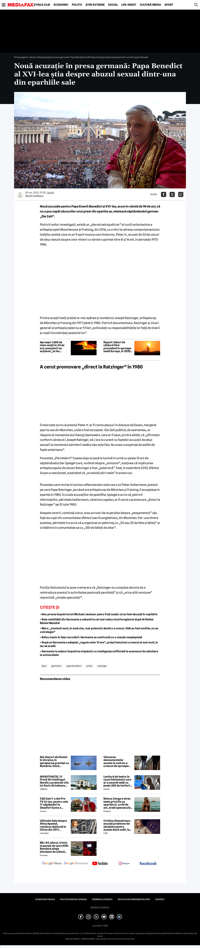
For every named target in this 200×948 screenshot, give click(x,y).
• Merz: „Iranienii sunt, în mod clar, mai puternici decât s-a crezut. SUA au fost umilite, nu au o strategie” (99, 630)
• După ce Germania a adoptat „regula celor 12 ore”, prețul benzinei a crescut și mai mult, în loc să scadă (99, 644)
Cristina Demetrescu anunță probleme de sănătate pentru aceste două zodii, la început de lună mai (116, 825)
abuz (44, 665)
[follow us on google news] (52, 864)
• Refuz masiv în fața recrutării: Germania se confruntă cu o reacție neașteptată (91, 637)
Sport (168, 4)
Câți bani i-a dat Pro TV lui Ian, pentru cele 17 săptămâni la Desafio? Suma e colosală (54, 803)
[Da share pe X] (172, 194)
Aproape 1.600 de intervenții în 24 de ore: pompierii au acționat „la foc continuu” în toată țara (52, 347)
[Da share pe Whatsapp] (180, 194)
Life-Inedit (128, 4)
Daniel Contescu (34, 195)
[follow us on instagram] (124, 864)
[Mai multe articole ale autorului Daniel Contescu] (20, 194)
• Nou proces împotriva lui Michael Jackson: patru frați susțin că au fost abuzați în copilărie (98, 614)
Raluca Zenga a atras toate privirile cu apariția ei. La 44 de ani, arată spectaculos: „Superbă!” (118, 803)
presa (89, 665)
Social (113, 4)
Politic (77, 4)
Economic (61, 4)
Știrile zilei (42, 4)
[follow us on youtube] (100, 864)
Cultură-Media (150, 4)
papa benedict (73, 665)
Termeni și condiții (102, 899)
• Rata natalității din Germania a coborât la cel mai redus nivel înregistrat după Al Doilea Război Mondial (96, 621)
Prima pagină (21, 57)
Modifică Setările (100, 907)
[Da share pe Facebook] (163, 194)
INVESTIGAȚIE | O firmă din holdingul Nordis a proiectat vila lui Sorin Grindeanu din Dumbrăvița (54, 781)
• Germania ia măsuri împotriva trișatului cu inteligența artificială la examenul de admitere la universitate (99, 653)
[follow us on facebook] (148, 864)
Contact (160, 899)
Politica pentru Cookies (73, 899)
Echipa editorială (45, 899)
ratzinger (102, 665)
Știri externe (95, 4)
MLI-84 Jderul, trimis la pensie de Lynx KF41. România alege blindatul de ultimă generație (54, 847)
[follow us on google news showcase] (76, 864)
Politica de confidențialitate (134, 899)
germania (56, 665)
